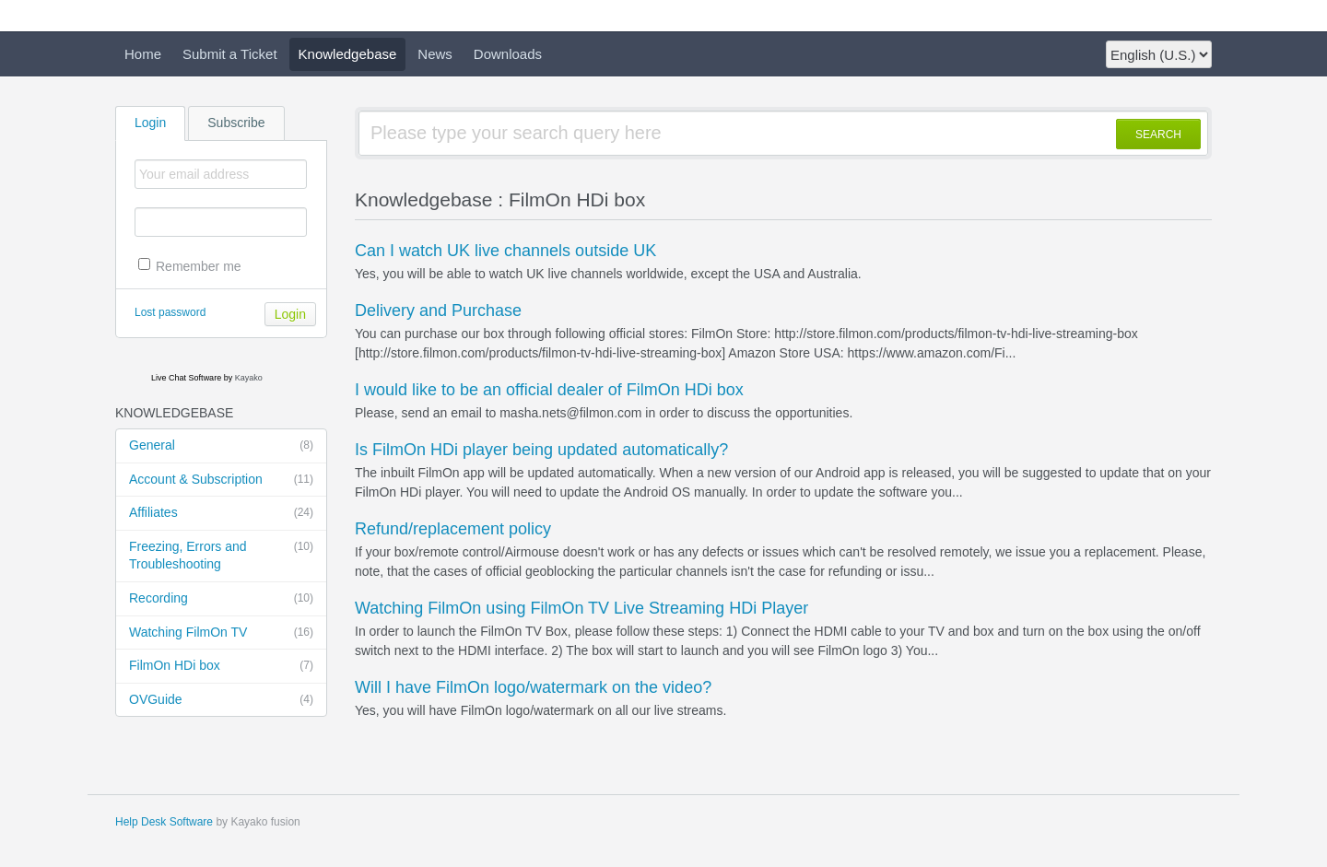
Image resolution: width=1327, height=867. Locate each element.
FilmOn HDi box (221, 666)
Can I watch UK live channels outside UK (505, 250)
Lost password (170, 312)
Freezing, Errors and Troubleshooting (221, 555)
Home (142, 54)
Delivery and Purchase (438, 310)
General (221, 446)
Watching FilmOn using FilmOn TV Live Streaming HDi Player (581, 608)
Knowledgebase (348, 54)
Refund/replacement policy (453, 529)
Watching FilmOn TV (221, 633)
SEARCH (1158, 134)
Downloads (508, 54)
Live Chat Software (186, 377)
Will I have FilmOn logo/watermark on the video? (533, 687)
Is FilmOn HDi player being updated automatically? (541, 449)
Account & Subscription (221, 480)
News (434, 54)
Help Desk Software (164, 821)
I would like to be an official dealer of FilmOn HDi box (549, 389)
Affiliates (221, 513)
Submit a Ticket (229, 54)
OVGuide (221, 700)
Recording (221, 599)
